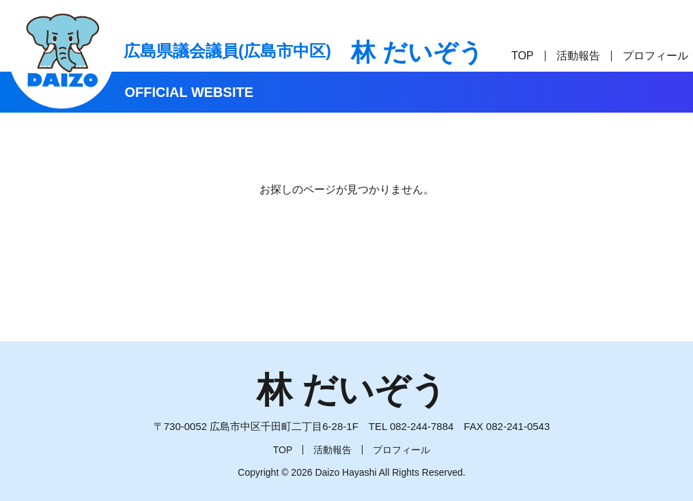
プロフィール (655, 55)
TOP (522, 55)
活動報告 (578, 55)
